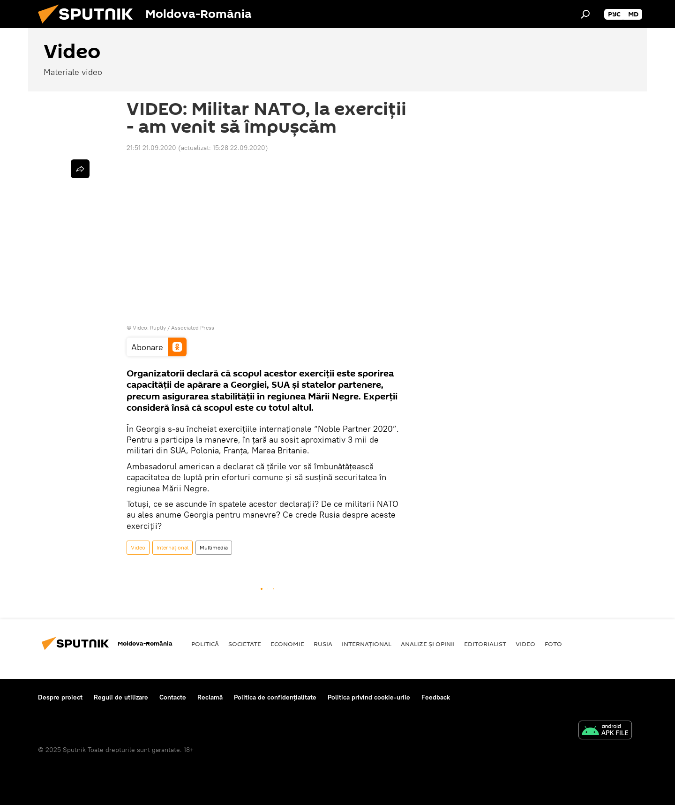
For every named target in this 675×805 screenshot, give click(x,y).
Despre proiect (60, 697)
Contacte (172, 697)
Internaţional (172, 547)
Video (138, 547)
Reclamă (210, 697)
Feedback (435, 697)
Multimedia (214, 547)
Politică (205, 643)
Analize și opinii (428, 643)
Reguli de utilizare (121, 697)
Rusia (323, 643)
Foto (553, 643)
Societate (244, 643)
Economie (287, 643)
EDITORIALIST (485, 643)
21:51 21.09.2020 (151, 147)
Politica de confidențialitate (275, 697)
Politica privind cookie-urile (369, 697)
